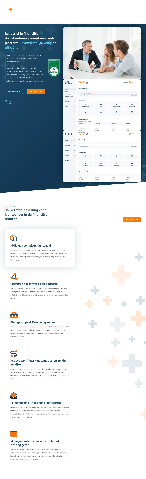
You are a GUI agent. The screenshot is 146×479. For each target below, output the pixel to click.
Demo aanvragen (36, 91)
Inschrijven (134, 421)
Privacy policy (131, 470)
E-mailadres (119, 410)
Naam (85, 410)
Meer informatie (14, 91)
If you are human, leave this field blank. (98, 430)
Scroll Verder (11, 103)
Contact (139, 470)
